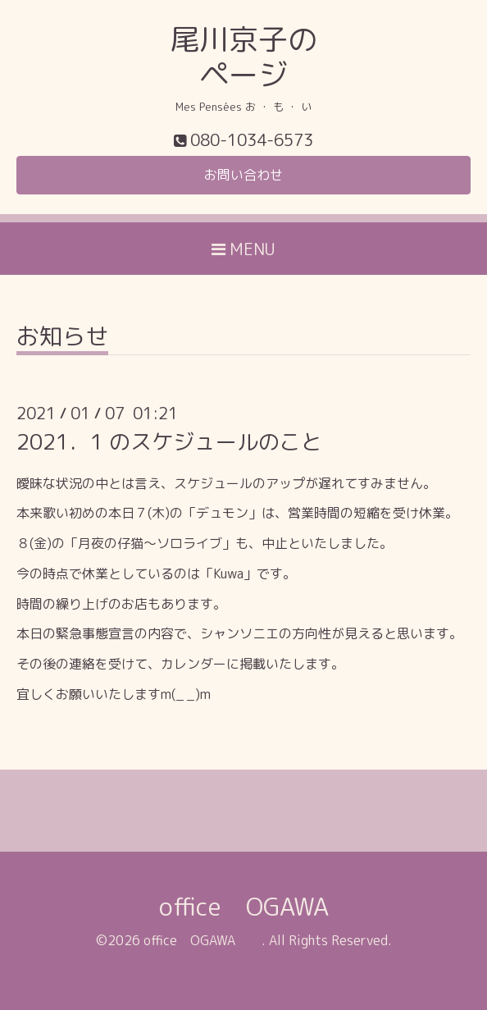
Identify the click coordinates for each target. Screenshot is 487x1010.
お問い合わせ (243, 175)
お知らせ (62, 338)
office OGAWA (268, 906)
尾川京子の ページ (243, 56)
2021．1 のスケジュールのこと (169, 441)
